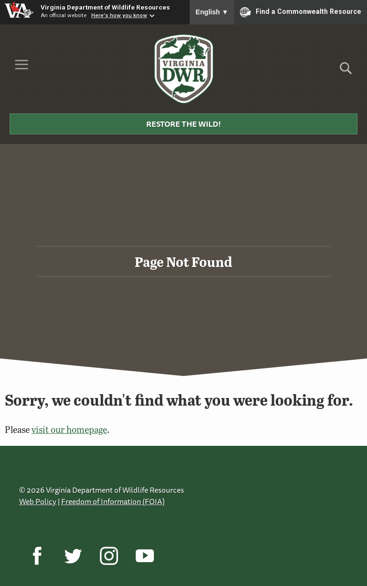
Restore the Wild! (183, 124)
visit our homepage (69, 429)
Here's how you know (119, 15)
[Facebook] (37, 556)
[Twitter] (73, 556)
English (211, 12)
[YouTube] (144, 556)
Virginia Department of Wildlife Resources (105, 7)
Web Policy (37, 501)
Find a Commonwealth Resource (300, 12)
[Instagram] (109, 556)
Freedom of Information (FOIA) (113, 501)
